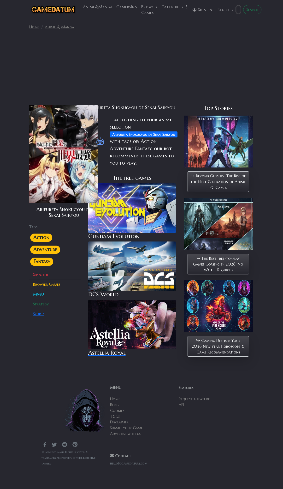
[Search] (238, 9)
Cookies (117, 410)
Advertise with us (125, 433)
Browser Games (149, 9)
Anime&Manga (97, 6)
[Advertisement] (141, 69)
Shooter (40, 274)
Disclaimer (119, 422)
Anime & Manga (59, 27)
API (181, 404)
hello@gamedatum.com (128, 463)
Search (252, 9)
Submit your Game (126, 427)
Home (34, 27)
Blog (114, 404)
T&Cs (115, 416)
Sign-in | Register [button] (213, 9)
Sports (38, 313)
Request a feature (194, 398)
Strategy (41, 304)
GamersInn (126, 6)
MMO (38, 294)
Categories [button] (175, 6)
